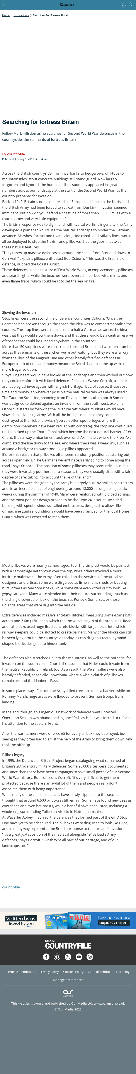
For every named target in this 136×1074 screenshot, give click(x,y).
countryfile (11, 887)
